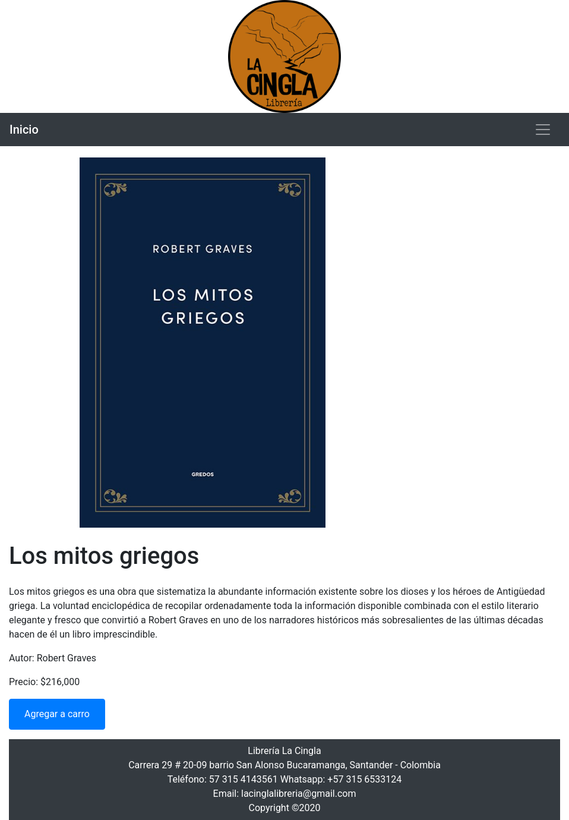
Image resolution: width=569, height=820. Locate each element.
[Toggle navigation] (542, 129)
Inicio (24, 129)
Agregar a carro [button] (57, 714)
